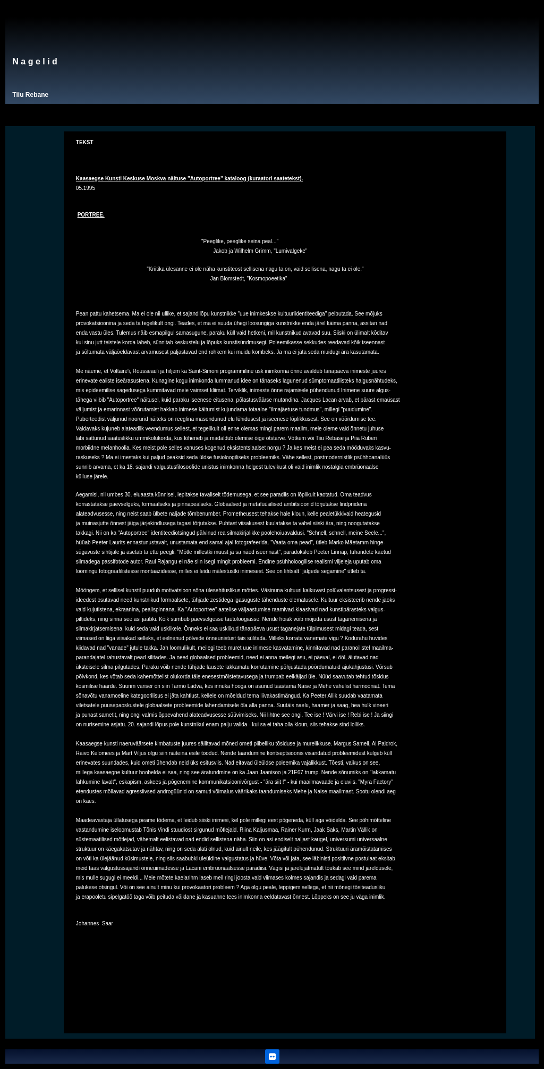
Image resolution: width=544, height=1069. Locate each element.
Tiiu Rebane (30, 94)
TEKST (85, 142)
